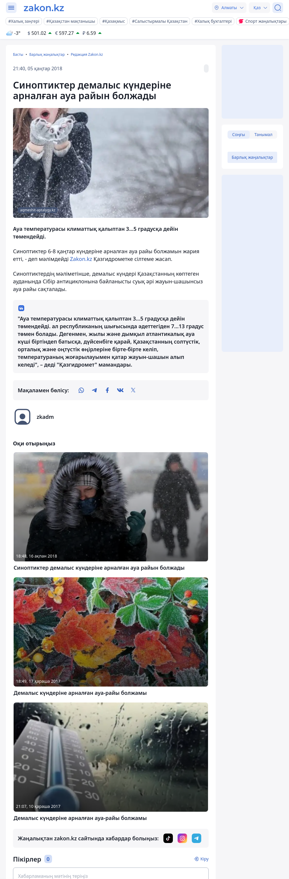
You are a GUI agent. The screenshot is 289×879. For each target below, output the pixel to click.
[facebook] (107, 390)
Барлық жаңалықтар (47, 54)
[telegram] (94, 390)
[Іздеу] (277, 7)
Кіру (204, 859)
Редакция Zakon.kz (87, 54)
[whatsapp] (81, 390)
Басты (18, 54)
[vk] (120, 390)
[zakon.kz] (44, 7)
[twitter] (133, 390)
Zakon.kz (80, 258)
